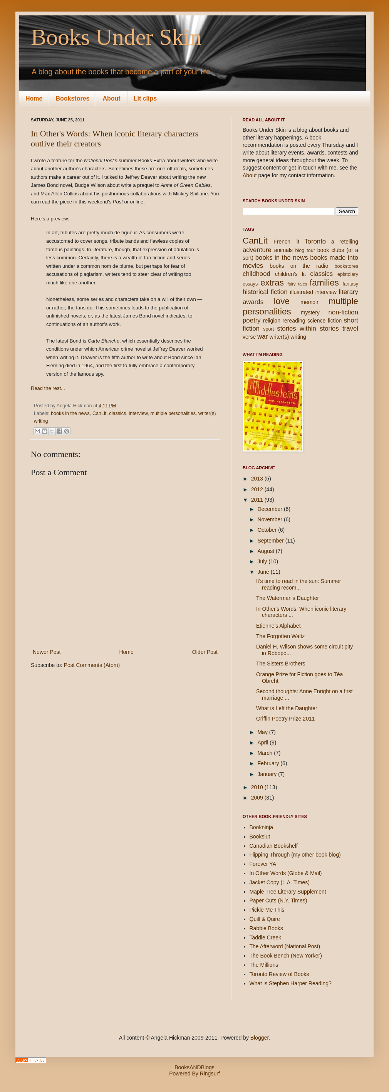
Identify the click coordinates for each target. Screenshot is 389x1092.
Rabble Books (266, 928)
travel (350, 328)
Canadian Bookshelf (274, 846)
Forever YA (263, 864)
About (111, 98)
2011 (258, 500)
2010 (258, 787)
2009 (258, 798)
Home (33, 98)
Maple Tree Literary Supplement (288, 892)
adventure (257, 250)
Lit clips (145, 98)
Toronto (315, 241)
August (266, 551)
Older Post (205, 652)
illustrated (301, 292)
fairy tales (297, 284)
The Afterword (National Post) (285, 946)
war (262, 336)
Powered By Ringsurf (194, 1073)
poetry (252, 320)
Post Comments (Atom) (92, 665)
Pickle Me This (267, 910)
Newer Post (46, 652)
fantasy (350, 284)
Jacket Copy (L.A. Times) (280, 882)
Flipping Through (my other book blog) (295, 855)
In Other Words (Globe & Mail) (286, 873)
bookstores (346, 266)
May (263, 732)
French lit (286, 242)
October (267, 530)
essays (250, 284)
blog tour (305, 250)
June (263, 572)
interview (138, 413)
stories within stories (308, 328)
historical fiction (265, 292)
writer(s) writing (288, 337)
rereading (293, 321)
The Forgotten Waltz (280, 636)
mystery (310, 312)
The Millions (264, 965)
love (282, 301)
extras (272, 282)
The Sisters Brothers (280, 663)
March (265, 753)
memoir (309, 302)
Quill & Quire (265, 919)
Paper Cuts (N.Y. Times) (278, 900)
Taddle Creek (266, 937)
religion (271, 321)
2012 (258, 489)
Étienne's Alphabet (278, 626)
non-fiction (343, 312)
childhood (256, 273)
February (268, 763)
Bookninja (261, 827)
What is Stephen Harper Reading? (291, 983)
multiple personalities (173, 413)
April (263, 742)
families (324, 282)
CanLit (99, 413)
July (262, 561)
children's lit (290, 274)
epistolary (347, 274)
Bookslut (260, 836)
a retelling (344, 242)
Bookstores (72, 98)
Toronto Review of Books (279, 974)
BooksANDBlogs (194, 1067)
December (270, 509)
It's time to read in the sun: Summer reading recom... (298, 584)
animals (283, 250)
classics (117, 413)
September (271, 541)
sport (268, 329)
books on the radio (299, 266)
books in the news (70, 413)
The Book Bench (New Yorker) (286, 956)
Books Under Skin (116, 37)
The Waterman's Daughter (287, 598)
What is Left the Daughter (286, 708)
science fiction (324, 321)
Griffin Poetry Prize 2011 (285, 719)
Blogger (259, 1038)
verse (249, 337)
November (270, 519)
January (267, 774)
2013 (258, 478)
